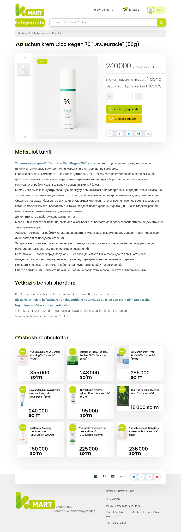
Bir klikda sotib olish (123, 118)
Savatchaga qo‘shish (123, 109)
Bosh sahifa (24, 33)
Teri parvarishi (42, 33)
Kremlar (56, 33)
